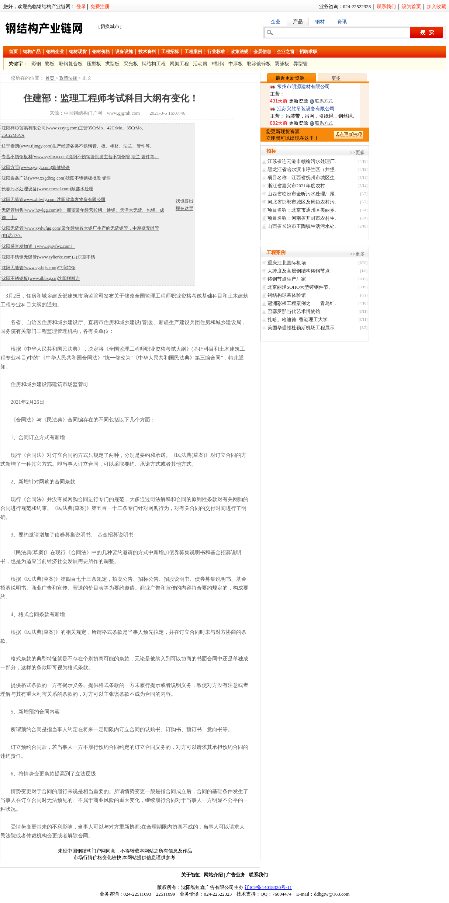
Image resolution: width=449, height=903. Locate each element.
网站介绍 (213, 875)
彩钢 (36, 63)
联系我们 (386, 6)
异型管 (300, 63)
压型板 (94, 63)
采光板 (131, 63)
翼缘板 (282, 63)
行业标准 (216, 51)
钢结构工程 (154, 63)
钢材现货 (78, 51)
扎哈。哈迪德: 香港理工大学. (298, 319)
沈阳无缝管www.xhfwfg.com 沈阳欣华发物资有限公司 (53, 199)
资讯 (342, 21)
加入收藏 (436, 6)
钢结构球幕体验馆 (286, 295)
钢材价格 (101, 51)
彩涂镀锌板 (259, 63)
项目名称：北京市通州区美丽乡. (301, 210)
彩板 (50, 63)
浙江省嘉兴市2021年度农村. (296, 185)
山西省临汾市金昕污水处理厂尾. (301, 194)
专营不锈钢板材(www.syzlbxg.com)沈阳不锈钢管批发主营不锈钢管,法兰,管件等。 (80, 156)
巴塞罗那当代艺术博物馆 (293, 311)
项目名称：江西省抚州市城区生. (301, 177)
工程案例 (193, 51)
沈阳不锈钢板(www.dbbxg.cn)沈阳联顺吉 (40, 278)
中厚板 (235, 63)
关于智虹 (190, 875)
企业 (275, 21)
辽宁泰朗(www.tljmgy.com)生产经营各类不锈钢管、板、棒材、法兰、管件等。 (77, 146)
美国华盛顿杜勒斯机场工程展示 (301, 327)
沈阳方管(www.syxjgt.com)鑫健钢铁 (35, 167)
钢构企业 (55, 51)
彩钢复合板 (71, 63)
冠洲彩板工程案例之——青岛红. (301, 303)
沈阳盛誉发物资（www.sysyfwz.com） (38, 246)
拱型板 (112, 63)
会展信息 (262, 51)
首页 (13, 51)
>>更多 (357, 152)
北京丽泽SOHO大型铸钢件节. (298, 287)
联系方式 (324, 101)
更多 (336, 78)
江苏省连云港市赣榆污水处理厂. (301, 161)
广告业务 (235, 875)
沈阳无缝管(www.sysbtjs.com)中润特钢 (38, 267)
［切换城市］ (110, 26)
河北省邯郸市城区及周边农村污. (301, 202)
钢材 (320, 21)
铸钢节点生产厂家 (286, 279)
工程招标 (170, 51)
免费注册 (100, 6)
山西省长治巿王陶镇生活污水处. (301, 226)
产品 (298, 21)
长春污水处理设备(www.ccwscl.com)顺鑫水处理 (47, 188)
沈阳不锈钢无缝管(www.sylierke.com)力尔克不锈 (48, 257)
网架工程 (179, 63)
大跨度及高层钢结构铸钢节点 (298, 271)
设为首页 (411, 6)
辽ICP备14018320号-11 (268, 887)
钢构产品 (32, 51)
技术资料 (147, 51)
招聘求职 (308, 51)
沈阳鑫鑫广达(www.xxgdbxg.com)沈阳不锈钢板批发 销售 (56, 178)
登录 (81, 6)
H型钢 (217, 63)
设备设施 (124, 51)
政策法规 (239, 51)
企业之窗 (285, 51)
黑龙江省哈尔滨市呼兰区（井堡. (301, 169)
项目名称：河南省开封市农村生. (301, 218)
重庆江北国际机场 (286, 262)
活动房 (200, 63)
